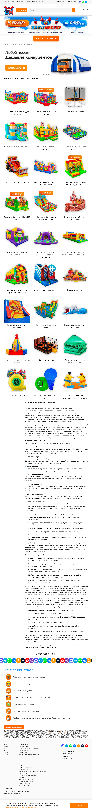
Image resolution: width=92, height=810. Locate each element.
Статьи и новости (24, 746)
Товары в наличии (24, 783)
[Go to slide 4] (48, 74)
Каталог (6, 2)
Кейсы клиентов (24, 785)
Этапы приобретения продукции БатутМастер (33, 771)
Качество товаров (24, 761)
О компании (23, 752)
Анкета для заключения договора (29, 754)
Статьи (34, 2)
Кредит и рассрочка (25, 767)
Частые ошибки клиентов (27, 781)
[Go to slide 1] (43, 74)
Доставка (20, 2)
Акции (40, 2)
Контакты (27, 2)
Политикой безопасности (12, 807)
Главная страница (24, 744)
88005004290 (71, 1)
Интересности (23, 769)
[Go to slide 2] (45, 74)
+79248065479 (59, 1)
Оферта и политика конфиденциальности (16, 791)
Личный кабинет (24, 750)
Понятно (79, 805)
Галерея (21, 777)
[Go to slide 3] (46, 74)
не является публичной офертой (57, 732)
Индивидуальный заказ (26, 765)
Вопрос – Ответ (23, 773)
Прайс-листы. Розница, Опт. (27, 775)
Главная (6, 44)
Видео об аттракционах (26, 758)
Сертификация (23, 763)
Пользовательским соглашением (33, 807)
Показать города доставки (14, 727)
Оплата (12, 2)
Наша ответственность (26, 779)
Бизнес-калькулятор (25, 756)
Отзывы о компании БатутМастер (29, 748)
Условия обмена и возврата (12, 793)
